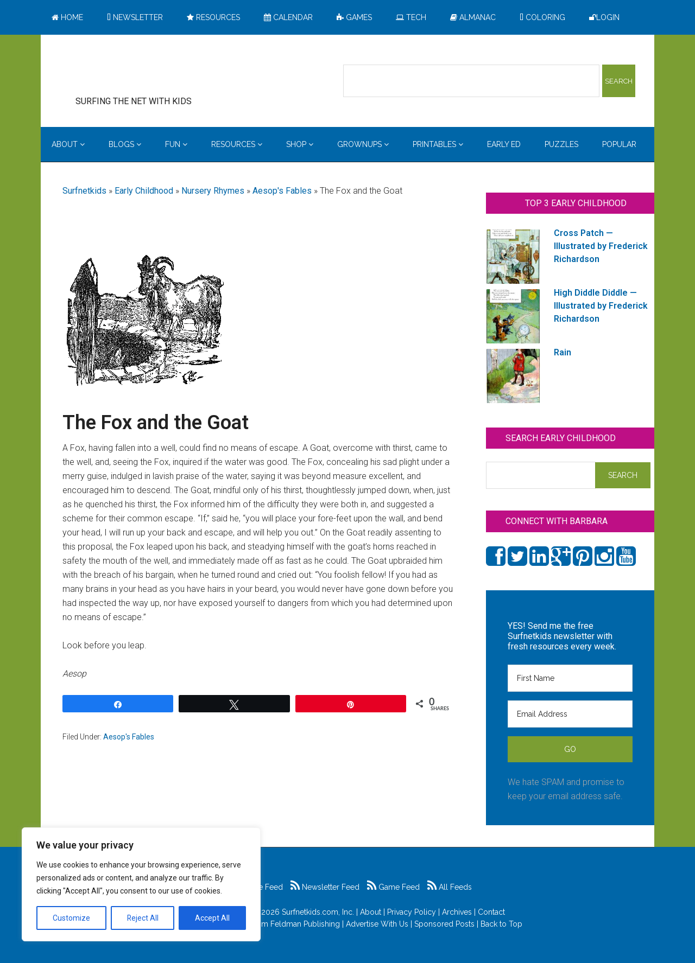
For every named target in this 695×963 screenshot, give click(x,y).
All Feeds (449, 887)
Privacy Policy (411, 912)
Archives (457, 912)
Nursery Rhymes (212, 191)
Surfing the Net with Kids (150, 70)
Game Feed (393, 887)
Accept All (212, 918)
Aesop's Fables (282, 191)
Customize (71, 918)
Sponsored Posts (444, 924)
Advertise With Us (377, 924)
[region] (141, 884)
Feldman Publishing (305, 924)
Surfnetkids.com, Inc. (318, 912)
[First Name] (570, 678)
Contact (491, 912)
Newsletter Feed (324, 887)
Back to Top (501, 924)
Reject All (143, 918)
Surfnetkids (84, 191)
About (370, 912)
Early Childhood (144, 191)
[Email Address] (570, 714)
